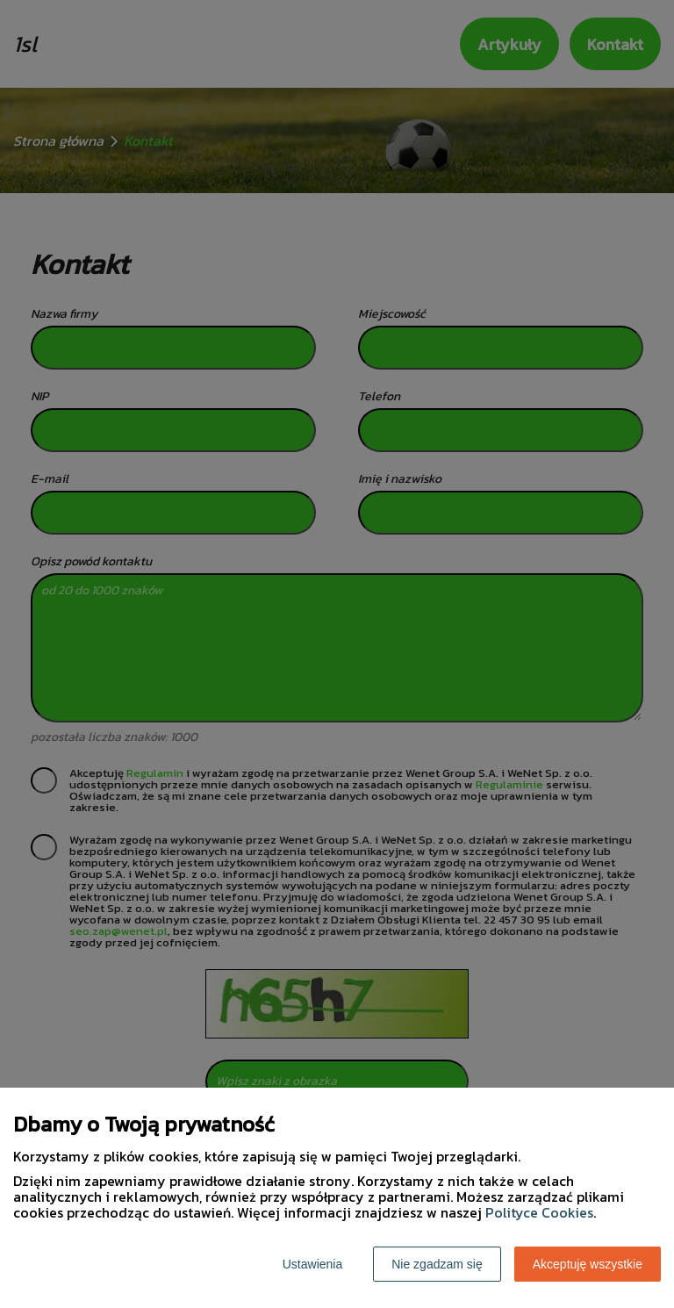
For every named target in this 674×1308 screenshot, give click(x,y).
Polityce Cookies (539, 1212)
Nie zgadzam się (437, 1264)
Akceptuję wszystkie (587, 1264)
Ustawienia (312, 1264)
